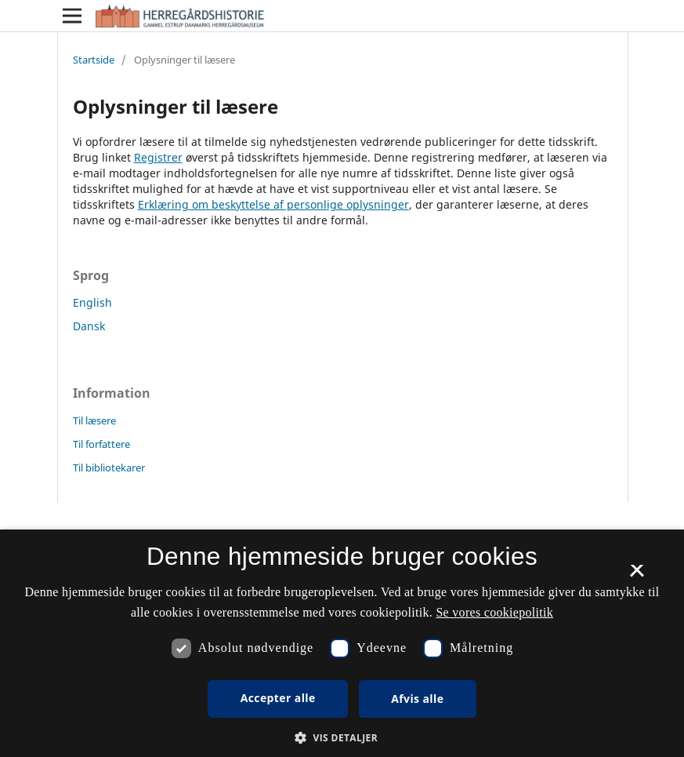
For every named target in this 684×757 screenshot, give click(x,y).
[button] (342, 738)
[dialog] (342, 643)
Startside (93, 60)
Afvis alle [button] (417, 698)
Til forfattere (101, 444)
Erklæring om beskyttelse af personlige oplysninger (273, 204)
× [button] (637, 576)
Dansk (89, 325)
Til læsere (94, 420)
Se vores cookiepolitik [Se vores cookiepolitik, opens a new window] (494, 612)
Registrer (158, 157)
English (92, 302)
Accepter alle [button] (278, 697)
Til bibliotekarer (109, 467)
